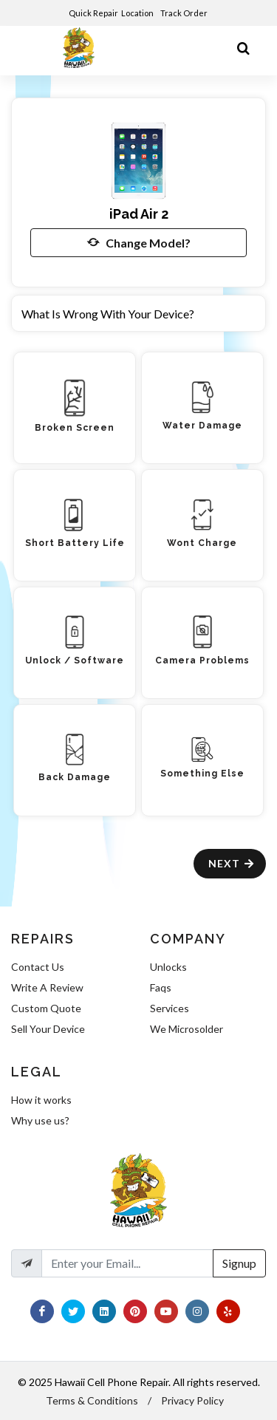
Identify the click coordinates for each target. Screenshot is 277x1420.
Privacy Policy (192, 1400)
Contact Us (37, 966)
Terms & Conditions (92, 1400)
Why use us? (40, 1120)
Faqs (160, 987)
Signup (239, 1263)
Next (231, 863)
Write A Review (47, 987)
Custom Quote (46, 1008)
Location (138, 13)
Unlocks (168, 966)
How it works (41, 1099)
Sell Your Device (48, 1029)
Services (169, 1008)
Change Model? (139, 242)
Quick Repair (93, 13)
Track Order (184, 13)
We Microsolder (186, 1029)
